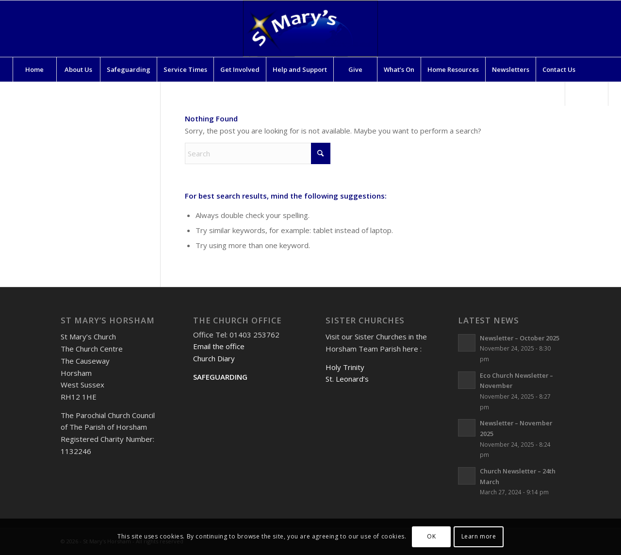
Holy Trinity (345, 367)
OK (431, 536)
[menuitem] (34, 69)
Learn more (478, 536)
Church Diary (214, 358)
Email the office (219, 346)
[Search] (586, 94)
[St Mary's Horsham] (310, 28)
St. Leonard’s (347, 379)
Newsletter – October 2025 (519, 338)
